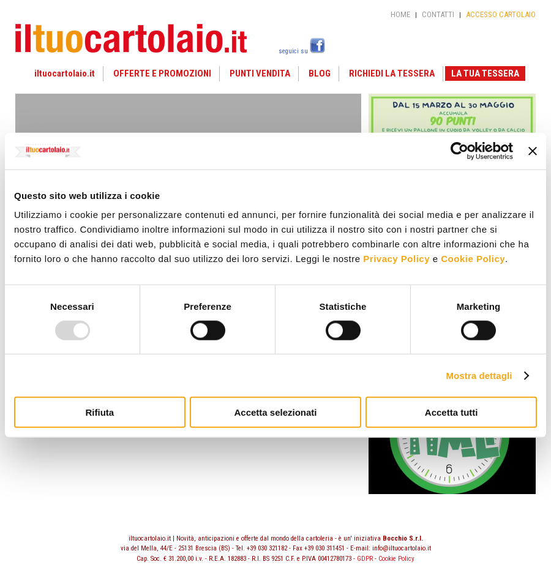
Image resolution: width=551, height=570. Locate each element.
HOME (400, 14)
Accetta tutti (451, 412)
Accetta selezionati (275, 412)
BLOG (320, 73)
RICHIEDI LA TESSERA (392, 73)
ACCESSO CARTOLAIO (501, 14)
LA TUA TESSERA (485, 73)
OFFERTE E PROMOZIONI (162, 73)
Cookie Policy (473, 258)
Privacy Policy (396, 258)
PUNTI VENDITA (260, 73)
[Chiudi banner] (532, 150)
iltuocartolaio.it (64, 73)
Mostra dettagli (479, 375)
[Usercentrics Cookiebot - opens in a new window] (459, 150)
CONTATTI (438, 14)
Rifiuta (99, 412)
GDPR (365, 559)
